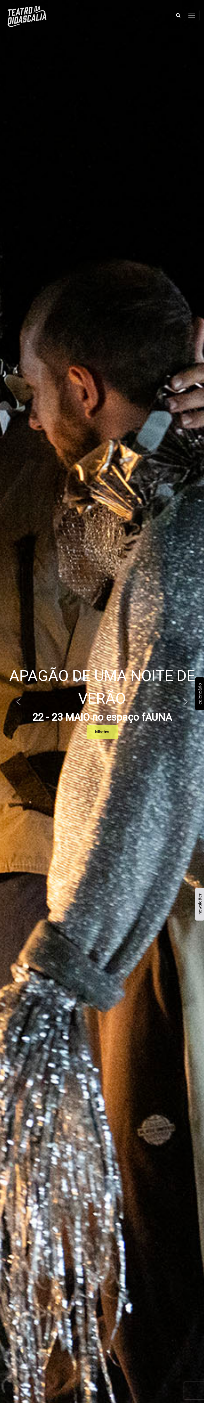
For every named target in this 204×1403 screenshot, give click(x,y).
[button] (178, 15)
